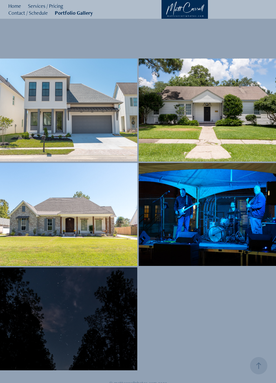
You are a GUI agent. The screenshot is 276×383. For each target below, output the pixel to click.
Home (14, 6)
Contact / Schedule (28, 13)
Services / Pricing (45, 6)
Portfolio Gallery (74, 13)
